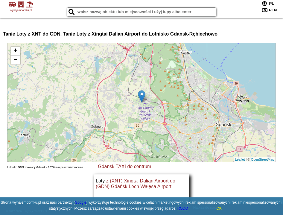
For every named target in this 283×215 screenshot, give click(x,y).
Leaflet (240, 159)
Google (80, 202)
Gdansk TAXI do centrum (124, 166)
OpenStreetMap (262, 159)
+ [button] (16, 51)
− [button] (16, 60)
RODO (182, 208)
